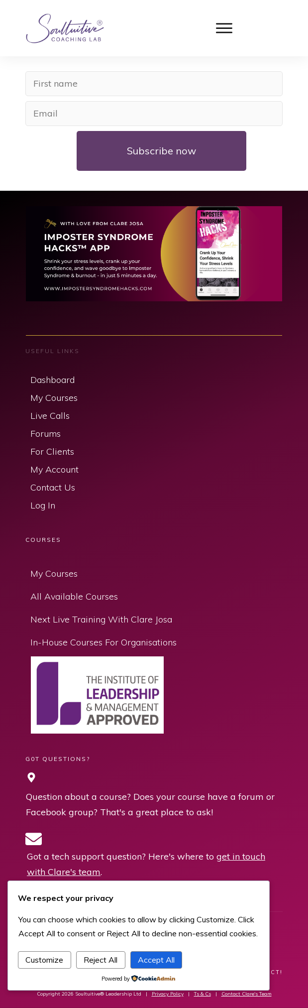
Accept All (156, 960)
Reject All (100, 960)
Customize (44, 960)
